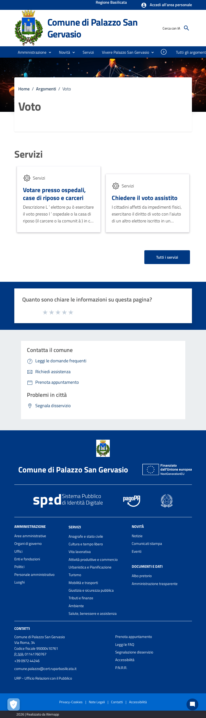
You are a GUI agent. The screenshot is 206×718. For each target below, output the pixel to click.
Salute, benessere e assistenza (93, 613)
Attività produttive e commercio (93, 559)
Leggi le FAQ (124, 644)
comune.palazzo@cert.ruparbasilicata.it (45, 668)
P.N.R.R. (121, 667)
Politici (19, 566)
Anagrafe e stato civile (86, 536)
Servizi (28, 154)
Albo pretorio (142, 576)
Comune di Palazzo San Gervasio (92, 28)
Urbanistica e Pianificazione (90, 567)
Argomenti (46, 88)
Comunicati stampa (147, 543)
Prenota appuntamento (133, 636)
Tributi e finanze (81, 598)
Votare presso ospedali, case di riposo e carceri (54, 193)
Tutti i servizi (167, 257)
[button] (166, 5)
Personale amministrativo (34, 574)
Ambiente (76, 606)
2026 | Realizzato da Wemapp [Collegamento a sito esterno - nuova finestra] (37, 714)
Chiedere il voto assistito (144, 197)
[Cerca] (186, 28)
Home (24, 88)
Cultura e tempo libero (86, 544)
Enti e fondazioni (27, 559)
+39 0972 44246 (26, 661)
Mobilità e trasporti (83, 582)
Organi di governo (28, 543)
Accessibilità (124, 660)
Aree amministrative (30, 536)
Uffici (18, 551)
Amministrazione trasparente (155, 583)
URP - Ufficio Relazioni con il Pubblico (43, 678)
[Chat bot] (192, 704)
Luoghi (19, 582)
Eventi (136, 551)
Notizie (137, 536)
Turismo (75, 575)
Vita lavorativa (80, 551)
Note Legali (97, 701)
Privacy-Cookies (71, 701)
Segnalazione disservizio (134, 652)
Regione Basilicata (111, 2)
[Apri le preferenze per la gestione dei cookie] (13, 704)
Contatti (22, 628)
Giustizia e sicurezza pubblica (91, 590)
